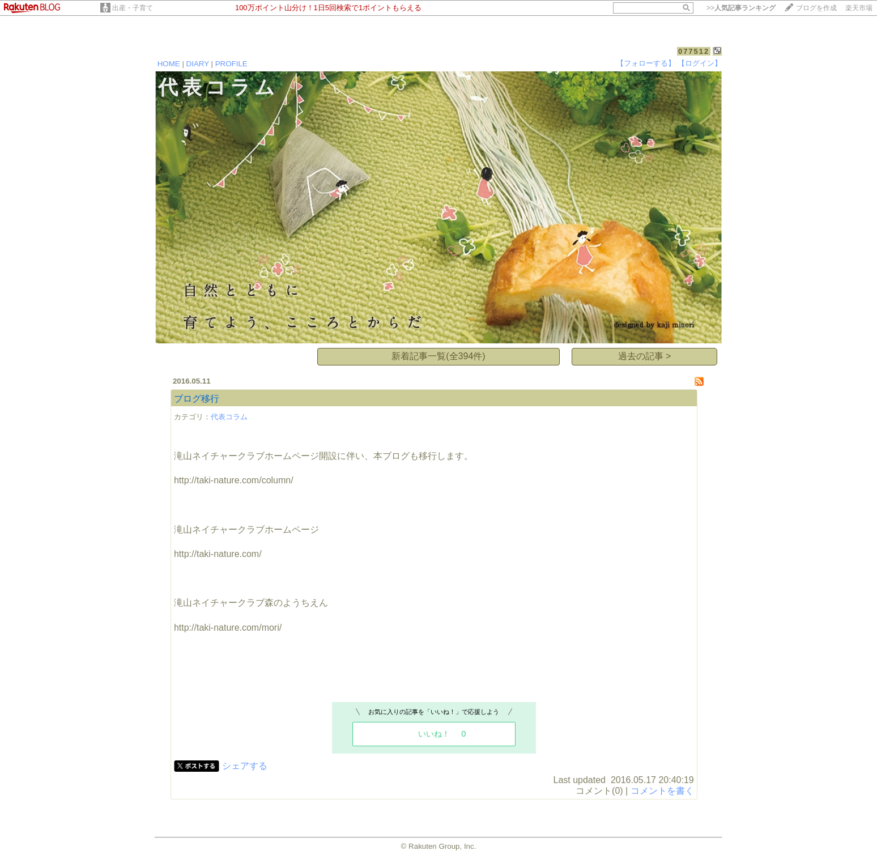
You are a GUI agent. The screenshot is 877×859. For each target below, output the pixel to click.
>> (741, 8)
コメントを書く (662, 791)
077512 (693, 51)
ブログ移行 (196, 398)
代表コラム (229, 417)
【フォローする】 (645, 63)
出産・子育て (132, 8)
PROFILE (231, 63)
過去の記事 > (644, 356)
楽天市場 (858, 8)
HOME (168, 63)
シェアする (244, 766)
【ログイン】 (700, 63)
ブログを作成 (816, 8)
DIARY (197, 63)
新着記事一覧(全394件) (438, 356)
